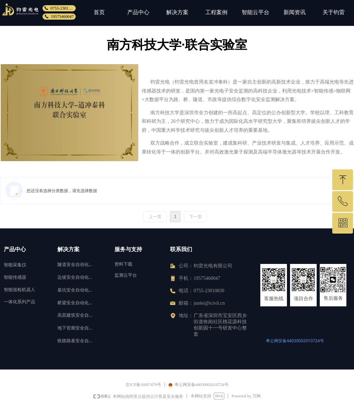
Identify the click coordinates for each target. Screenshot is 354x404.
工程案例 (216, 12)
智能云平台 (255, 12)
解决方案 (177, 12)
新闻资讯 (294, 12)
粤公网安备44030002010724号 (295, 341)
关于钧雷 (334, 12)
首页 (99, 12)
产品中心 (138, 12)
